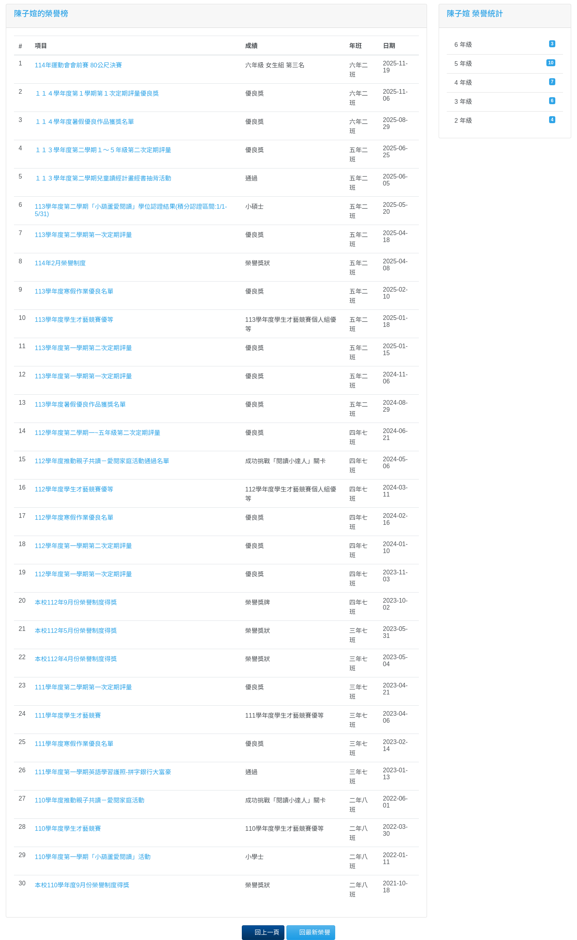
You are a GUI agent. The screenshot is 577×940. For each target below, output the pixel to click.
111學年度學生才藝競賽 (68, 715)
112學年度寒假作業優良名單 (74, 517)
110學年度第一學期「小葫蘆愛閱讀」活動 (93, 857)
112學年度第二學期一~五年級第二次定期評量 (97, 433)
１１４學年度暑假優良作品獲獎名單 (84, 122)
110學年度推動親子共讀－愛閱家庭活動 (90, 800)
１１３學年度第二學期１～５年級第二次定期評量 (103, 150)
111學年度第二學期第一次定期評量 (83, 687)
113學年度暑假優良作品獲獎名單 (80, 404)
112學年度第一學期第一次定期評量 (83, 574)
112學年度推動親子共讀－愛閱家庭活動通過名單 (102, 461)
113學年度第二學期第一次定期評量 (83, 235)
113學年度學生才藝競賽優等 (74, 319)
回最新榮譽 (310, 932)
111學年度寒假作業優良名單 (74, 744)
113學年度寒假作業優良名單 (74, 291)
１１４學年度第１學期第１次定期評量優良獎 (97, 93)
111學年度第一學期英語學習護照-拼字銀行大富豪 (103, 772)
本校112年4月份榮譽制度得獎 (76, 659)
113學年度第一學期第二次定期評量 (83, 348)
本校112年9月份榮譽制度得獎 (76, 602)
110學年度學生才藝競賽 (68, 828)
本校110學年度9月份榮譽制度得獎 (82, 885)
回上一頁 (263, 932)
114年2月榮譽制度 (60, 263)
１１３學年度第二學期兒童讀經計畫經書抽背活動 (103, 178)
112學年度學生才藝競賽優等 (74, 489)
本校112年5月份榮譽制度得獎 (76, 630)
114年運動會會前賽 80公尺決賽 (78, 65)
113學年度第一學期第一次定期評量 (83, 376)
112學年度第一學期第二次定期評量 (83, 546)
